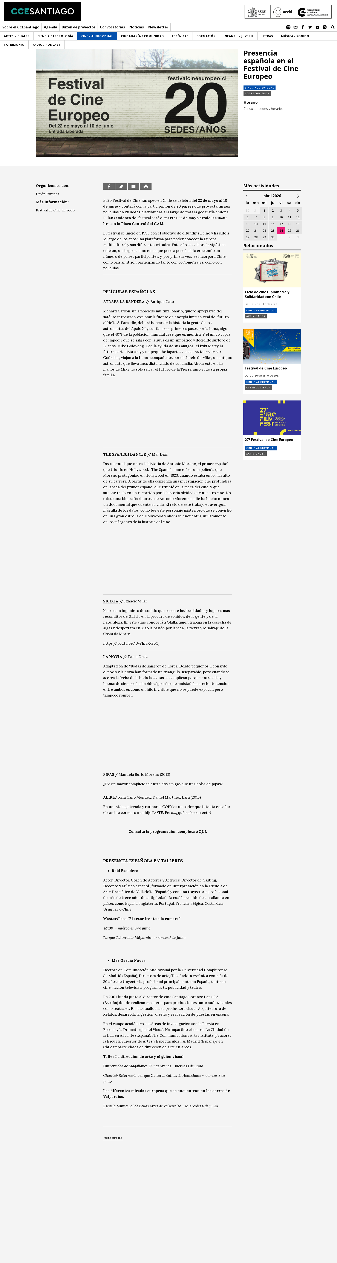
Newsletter (158, 27)
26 (298, 230)
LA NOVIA (112, 656)
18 (289, 224)
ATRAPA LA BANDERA (124, 301)
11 (289, 217)
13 (247, 224)
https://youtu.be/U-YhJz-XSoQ (131, 643)
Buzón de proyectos (78, 27)
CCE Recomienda (257, 93)
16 (272, 224)
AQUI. (201, 831)
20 (247, 230)
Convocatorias (112, 27)
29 (264, 237)
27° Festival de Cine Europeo (269, 439)
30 (272, 237)
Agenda (50, 27)
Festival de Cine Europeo (55, 210)
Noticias (136, 27)
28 (256, 237)
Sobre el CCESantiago (20, 27)
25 (289, 230)
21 (256, 230)
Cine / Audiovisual (259, 87)
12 (298, 217)
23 (272, 230)
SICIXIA (110, 601)
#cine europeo (113, 1138)
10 (281, 217)
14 (256, 224)
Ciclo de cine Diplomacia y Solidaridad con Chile (267, 294)
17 (281, 224)
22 (264, 230)
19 (298, 224)
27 (247, 237)
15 (264, 224)
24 (281, 230)
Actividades (255, 316)
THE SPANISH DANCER (124, 454)
